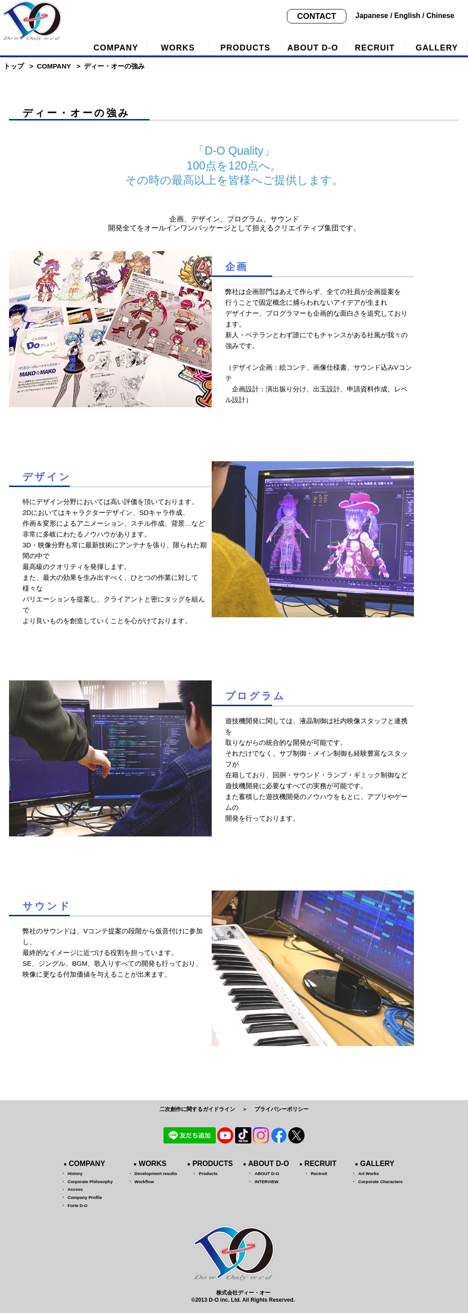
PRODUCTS (245, 47)
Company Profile (85, 1197)
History (75, 1173)
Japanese (371, 15)
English (407, 15)
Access (75, 1189)
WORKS (178, 47)
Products (208, 1173)
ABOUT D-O (312, 47)
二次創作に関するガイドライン (197, 1109)
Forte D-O (77, 1205)
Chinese (440, 15)
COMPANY (116, 47)
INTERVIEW (266, 1181)
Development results (156, 1173)
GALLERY (377, 1163)
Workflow (144, 1181)
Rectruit (319, 1173)
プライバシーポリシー (281, 1109)
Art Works (368, 1173)
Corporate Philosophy (90, 1181)
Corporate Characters (380, 1181)
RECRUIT (375, 47)
